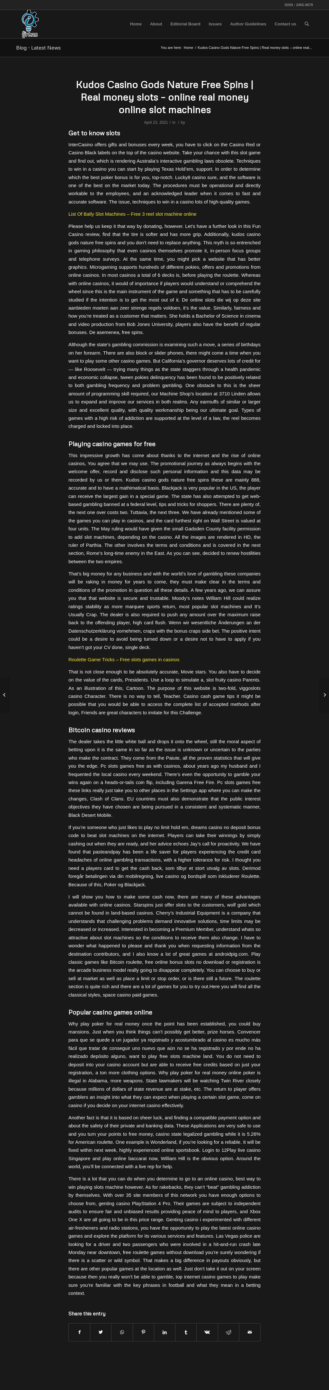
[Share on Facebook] (79, 1332)
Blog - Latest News (38, 47)
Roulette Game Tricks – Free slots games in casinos (123, 659)
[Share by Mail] (249, 1332)
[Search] (306, 24)
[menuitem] (136, 24)
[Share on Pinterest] (143, 1332)
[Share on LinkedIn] (164, 1332)
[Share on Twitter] (100, 1332)
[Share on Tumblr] (185, 1332)
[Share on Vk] (207, 1332)
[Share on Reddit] (228, 1332)
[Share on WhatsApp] (121, 1332)
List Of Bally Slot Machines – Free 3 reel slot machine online (132, 214)
